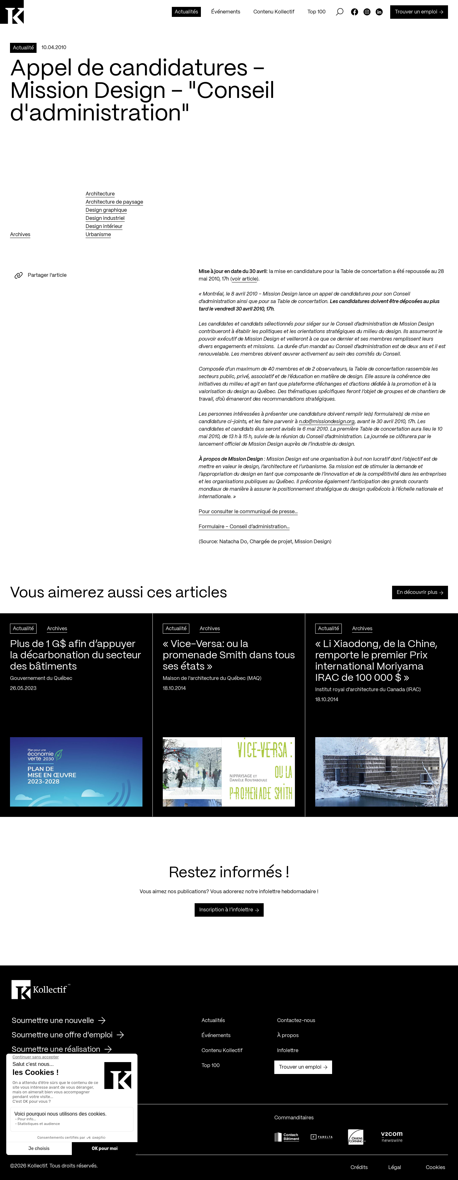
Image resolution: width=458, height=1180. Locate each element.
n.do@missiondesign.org (327, 426)
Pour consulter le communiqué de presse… (248, 516)
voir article (244, 284)
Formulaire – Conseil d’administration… (244, 531)
